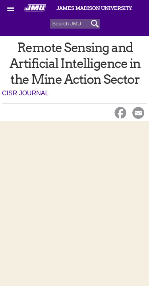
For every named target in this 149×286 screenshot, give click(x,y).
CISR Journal (25, 93)
